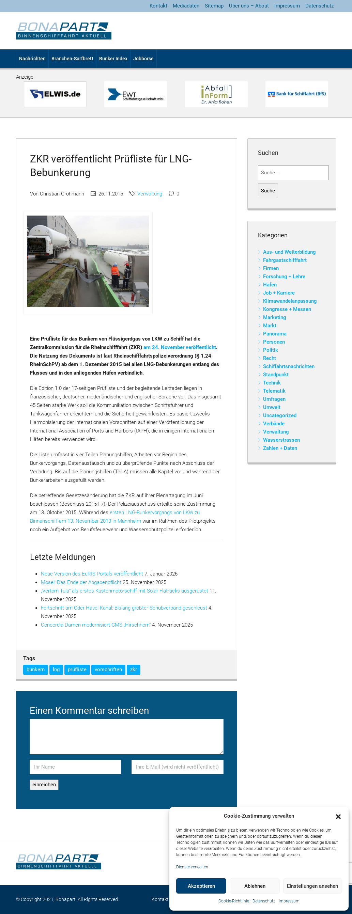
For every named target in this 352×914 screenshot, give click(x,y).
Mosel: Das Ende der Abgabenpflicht (81, 582)
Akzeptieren (201, 886)
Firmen (271, 268)
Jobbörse (143, 58)
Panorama (275, 334)
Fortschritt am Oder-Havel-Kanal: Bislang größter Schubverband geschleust (124, 608)
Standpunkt (276, 375)
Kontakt (158, 6)
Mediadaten (186, 6)
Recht (269, 358)
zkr (133, 669)
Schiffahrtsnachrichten (289, 366)
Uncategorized (279, 415)
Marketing (274, 317)
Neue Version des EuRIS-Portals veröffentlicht (92, 574)
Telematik (274, 391)
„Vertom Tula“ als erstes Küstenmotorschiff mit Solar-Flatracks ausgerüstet (124, 591)
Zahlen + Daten (280, 448)
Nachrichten (32, 58)
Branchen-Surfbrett (72, 58)
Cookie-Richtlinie (233, 901)
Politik (270, 350)
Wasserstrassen (281, 440)
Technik (272, 383)
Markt (269, 325)
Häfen (270, 285)
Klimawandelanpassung (290, 301)
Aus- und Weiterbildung (289, 252)
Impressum (289, 901)
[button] (338, 816)
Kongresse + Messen (287, 309)
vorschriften (108, 669)
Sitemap (214, 6)
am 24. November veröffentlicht (179, 347)
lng (56, 669)
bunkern (36, 669)
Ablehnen (254, 886)
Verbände (274, 424)
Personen (274, 342)
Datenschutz (263, 901)
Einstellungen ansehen (312, 886)
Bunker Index (113, 58)
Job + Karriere (279, 293)
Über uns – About (249, 6)
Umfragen (274, 399)
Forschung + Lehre (284, 276)
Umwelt (271, 407)
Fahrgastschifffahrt (285, 260)
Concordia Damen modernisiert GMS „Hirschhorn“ (96, 625)
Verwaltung (149, 194)
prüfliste (77, 669)
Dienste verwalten (192, 867)
